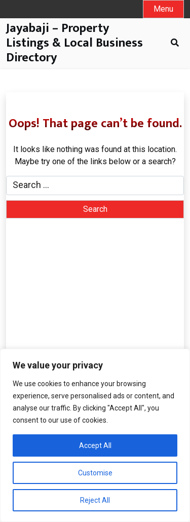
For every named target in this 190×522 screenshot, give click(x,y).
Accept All (95, 445)
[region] (95, 435)
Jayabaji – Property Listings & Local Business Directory (74, 43)
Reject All (95, 500)
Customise (95, 473)
